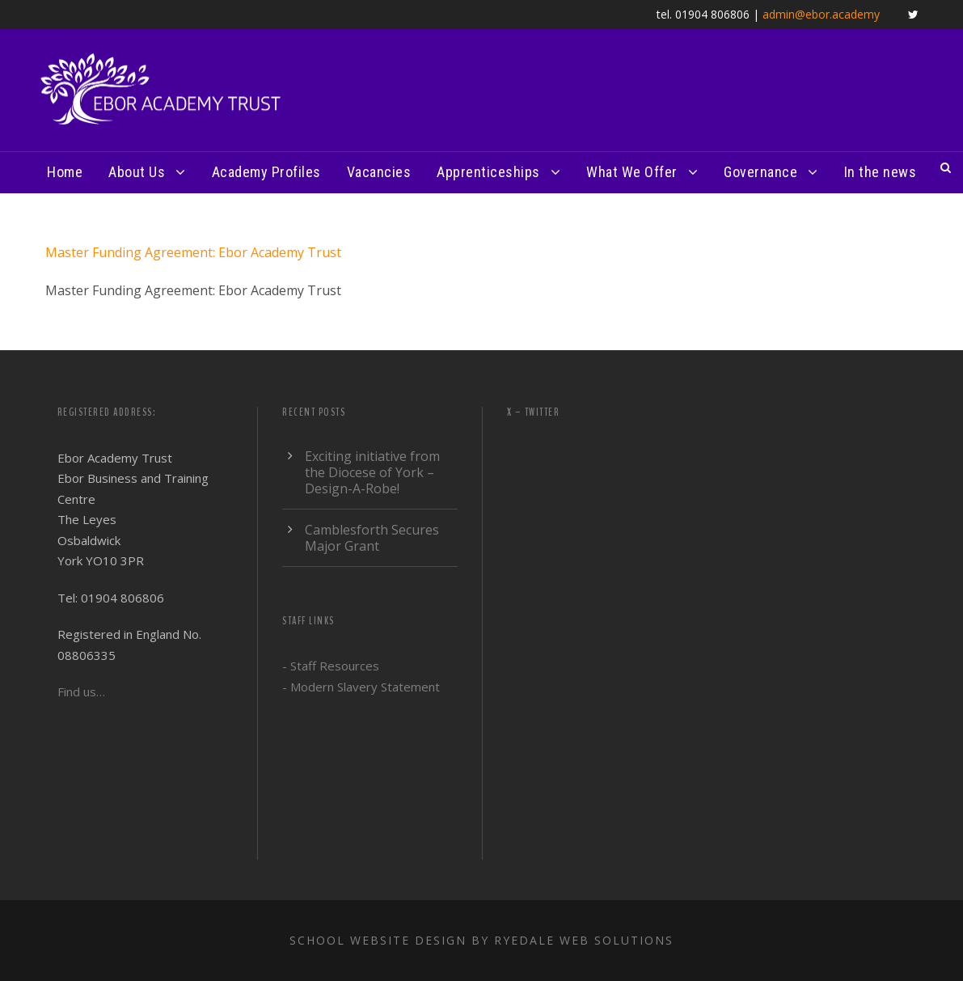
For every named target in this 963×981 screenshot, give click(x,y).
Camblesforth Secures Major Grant (372, 538)
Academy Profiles (266, 171)
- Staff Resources (330, 666)
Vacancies (379, 171)
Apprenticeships (488, 171)
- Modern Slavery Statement (361, 687)
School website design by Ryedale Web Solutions (481, 940)
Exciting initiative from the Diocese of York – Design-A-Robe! (372, 472)
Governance (760, 171)
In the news (880, 171)
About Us (136, 171)
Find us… (81, 691)
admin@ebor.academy (821, 14)
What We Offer (632, 171)
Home (64, 171)
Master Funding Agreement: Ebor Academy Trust (193, 252)
